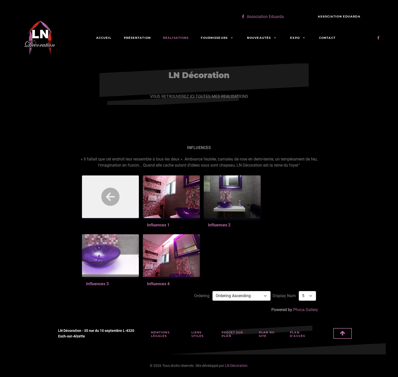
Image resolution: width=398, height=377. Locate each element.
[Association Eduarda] (262, 16)
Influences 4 (158, 283)
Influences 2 (219, 225)
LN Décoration (236, 366)
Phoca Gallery (305, 309)
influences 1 (158, 225)
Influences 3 (97, 283)
